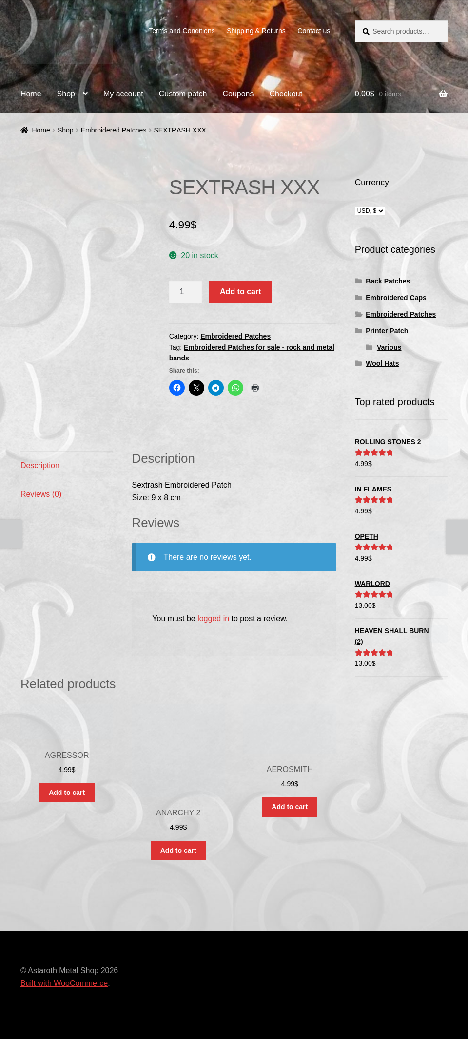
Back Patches (388, 281)
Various (389, 347)
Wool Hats (382, 363)
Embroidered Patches (114, 130)
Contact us (313, 31)
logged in (213, 618)
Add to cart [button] (67, 792)
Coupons (238, 94)
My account (123, 94)
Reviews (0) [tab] (40, 494)
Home (30, 94)
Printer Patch (387, 331)
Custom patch (183, 94)
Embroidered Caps (396, 298)
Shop (66, 94)
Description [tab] (39, 465)
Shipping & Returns (256, 31)
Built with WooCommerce (64, 983)
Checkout (286, 94)
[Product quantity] (185, 292)
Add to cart (240, 291)
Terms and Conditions (181, 31)
